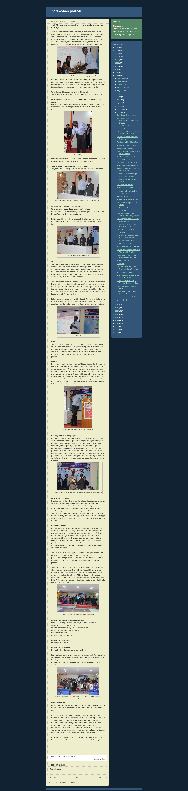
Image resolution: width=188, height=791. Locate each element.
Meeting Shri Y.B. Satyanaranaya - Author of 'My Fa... (127, 120)
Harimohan (119, 26)
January (120, 112)
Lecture (102, 759)
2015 (117, 308)
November (121, 81)
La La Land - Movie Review (127, 162)
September (121, 87)
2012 (117, 317)
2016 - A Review (123, 300)
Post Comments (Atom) (66, 782)
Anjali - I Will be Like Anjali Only (128, 247)
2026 (117, 47)
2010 (117, 323)
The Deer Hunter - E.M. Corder (128, 297)
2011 (117, 320)
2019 (117, 69)
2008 (117, 330)
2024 (117, 54)
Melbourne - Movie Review (126, 145)
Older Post (103, 777)
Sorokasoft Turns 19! (124, 261)
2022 (117, 60)
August (120, 91)
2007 (117, 333)
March (119, 106)
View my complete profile (124, 35)
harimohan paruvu (66, 11)
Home (77, 777)
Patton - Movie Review (125, 148)
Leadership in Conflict (125, 185)
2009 (117, 327)
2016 (117, 305)
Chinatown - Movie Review (126, 240)
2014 (117, 311)
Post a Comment (56, 769)
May (119, 100)
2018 (117, 72)
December (121, 78)
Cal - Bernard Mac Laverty (126, 115)
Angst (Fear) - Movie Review (127, 165)
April (119, 103)
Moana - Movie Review (125, 272)
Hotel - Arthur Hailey (124, 244)
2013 (117, 314)
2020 (117, 66)
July (119, 94)
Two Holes (121, 264)
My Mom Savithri (123, 196)
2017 (117, 75)
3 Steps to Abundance (125, 188)
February (120, 109)
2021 (117, 63)
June (119, 97)
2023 (117, 57)
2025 (117, 51)
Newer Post (51, 777)
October (120, 84)
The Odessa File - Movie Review (129, 142)
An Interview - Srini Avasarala (127, 199)
